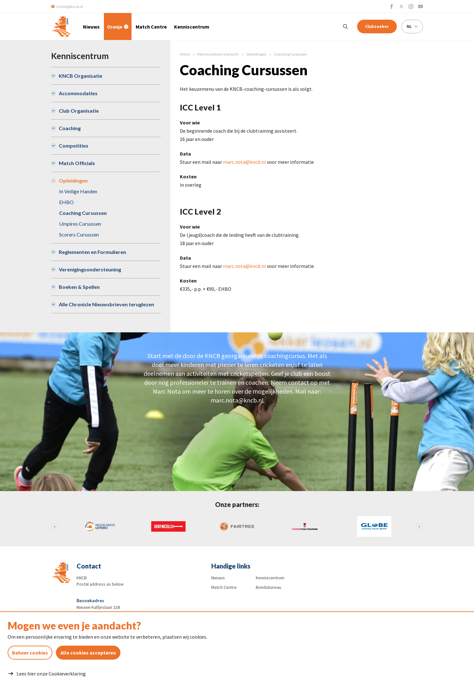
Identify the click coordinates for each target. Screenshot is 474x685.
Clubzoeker (377, 26)
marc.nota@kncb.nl (244, 162)
